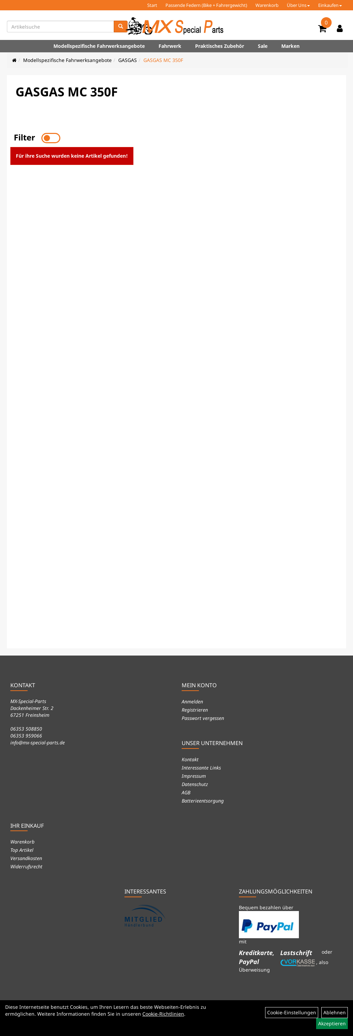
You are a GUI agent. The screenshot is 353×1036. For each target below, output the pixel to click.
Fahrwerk (170, 46)
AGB (186, 792)
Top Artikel (21, 850)
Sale (263, 46)
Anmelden (192, 701)
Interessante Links (201, 767)
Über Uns (298, 5)
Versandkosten (26, 858)
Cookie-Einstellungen (291, 1012)
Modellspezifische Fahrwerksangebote (99, 46)
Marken (290, 46)
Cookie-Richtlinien (163, 1014)
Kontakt (190, 759)
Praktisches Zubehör (219, 46)
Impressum (194, 776)
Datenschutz (195, 784)
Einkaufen (330, 5)
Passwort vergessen (203, 718)
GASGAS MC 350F (163, 60)
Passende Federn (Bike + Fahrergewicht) (206, 5)
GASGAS (127, 60)
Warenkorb (267, 5)
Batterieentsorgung (203, 800)
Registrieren (195, 710)
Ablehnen (334, 1012)
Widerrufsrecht (26, 866)
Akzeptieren (332, 1023)
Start (152, 5)
